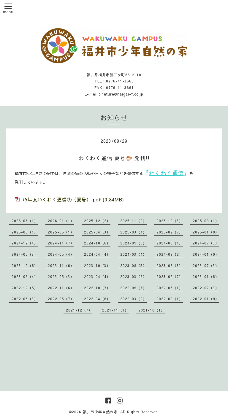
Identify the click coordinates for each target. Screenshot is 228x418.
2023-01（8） (206, 276)
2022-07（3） (206, 287)
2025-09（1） (206, 220)
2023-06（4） (25, 276)
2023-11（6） (61, 265)
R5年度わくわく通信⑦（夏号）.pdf (61, 199)
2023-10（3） (97, 265)
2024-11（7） (61, 243)
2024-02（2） (169, 254)
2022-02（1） (169, 298)
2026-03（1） (25, 220)
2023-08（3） (169, 265)
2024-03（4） (133, 254)
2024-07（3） (206, 243)
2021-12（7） (79, 310)
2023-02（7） (169, 276)
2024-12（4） (25, 243)
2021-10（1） (151, 310)
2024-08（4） (169, 243)
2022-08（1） (169, 287)
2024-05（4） (61, 254)
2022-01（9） (206, 298)
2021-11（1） (115, 310)
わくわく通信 (166, 173)
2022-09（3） (133, 287)
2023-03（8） (133, 276)
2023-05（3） (61, 276)
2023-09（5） (133, 265)
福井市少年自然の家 (100, 411)
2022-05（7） (61, 298)
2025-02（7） (169, 232)
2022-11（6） (61, 287)
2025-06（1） (25, 232)
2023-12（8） (25, 265)
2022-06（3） (25, 298)
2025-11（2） (133, 220)
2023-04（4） (97, 276)
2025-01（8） (206, 232)
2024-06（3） (25, 254)
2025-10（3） (169, 220)
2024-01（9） (206, 254)
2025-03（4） (133, 232)
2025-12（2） (97, 220)
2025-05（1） (61, 232)
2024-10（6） (97, 243)
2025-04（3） (97, 232)
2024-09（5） (133, 243)
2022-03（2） (133, 298)
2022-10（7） (97, 287)
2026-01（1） (61, 220)
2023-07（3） (206, 265)
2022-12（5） (25, 287)
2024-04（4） (97, 254)
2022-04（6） (97, 298)
